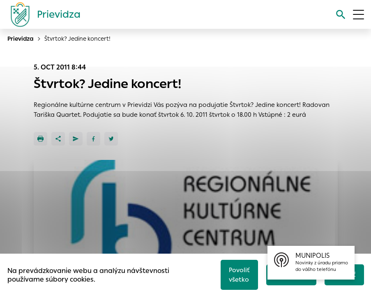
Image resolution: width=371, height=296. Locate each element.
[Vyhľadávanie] (341, 14)
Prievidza (20, 38)
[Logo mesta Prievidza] (42, 14)
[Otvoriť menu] (358, 14)
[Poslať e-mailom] (76, 139)
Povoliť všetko (239, 274)
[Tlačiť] (40, 139)
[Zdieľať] (58, 139)
